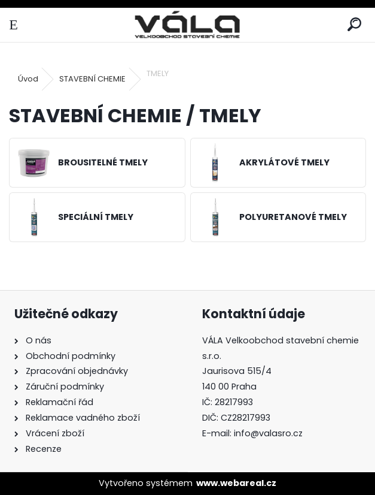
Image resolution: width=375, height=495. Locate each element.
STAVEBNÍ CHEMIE (92, 78)
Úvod (28, 78)
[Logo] (187, 25)
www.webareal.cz (236, 483)
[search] (354, 25)
